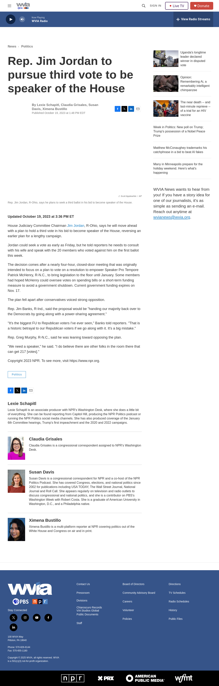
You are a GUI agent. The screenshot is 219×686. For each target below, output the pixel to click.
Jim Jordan (75, 226)
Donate (203, 6)
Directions (175, 584)
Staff (79, 623)
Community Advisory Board (139, 592)
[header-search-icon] (143, 6)
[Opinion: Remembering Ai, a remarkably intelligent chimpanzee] (165, 83)
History (173, 610)
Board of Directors (133, 584)
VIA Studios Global (87, 610)
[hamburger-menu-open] (9, 6)
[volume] (22, 19)
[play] (11, 19)
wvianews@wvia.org (171, 217)
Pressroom (83, 592)
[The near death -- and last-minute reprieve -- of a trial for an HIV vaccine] (165, 108)
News (12, 46)
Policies (127, 618)
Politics (27, 46)
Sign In (155, 5)
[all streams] (193, 19)
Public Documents (87, 614)
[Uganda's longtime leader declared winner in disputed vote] (165, 58)
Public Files (175, 618)
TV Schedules (177, 592)
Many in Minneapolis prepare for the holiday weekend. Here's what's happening (178, 168)
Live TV (176, 5)
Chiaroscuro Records (89, 607)
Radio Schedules (179, 601)
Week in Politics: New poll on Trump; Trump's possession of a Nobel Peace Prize (179, 131)
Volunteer (128, 610)
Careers (127, 601)
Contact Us (83, 584)
